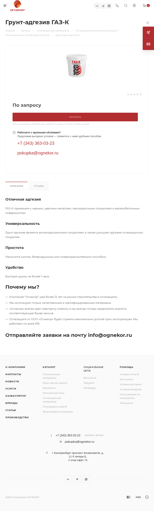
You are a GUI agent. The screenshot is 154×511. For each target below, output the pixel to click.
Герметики (49, 387)
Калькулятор (15, 395)
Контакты (13, 374)
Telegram (103, 6)
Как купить (126, 379)
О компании (15, 367)
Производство (17, 417)
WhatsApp (109, 6)
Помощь (126, 367)
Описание (16, 186)
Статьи (10, 410)
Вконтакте (97, 6)
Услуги (10, 388)
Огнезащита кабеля (55, 406)
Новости (12, 381)
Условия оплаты (129, 374)
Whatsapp (90, 387)
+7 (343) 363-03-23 (68, 435)
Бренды (11, 403)
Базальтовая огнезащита (58, 411)
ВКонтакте (90, 377)
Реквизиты (126, 403)
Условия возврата (130, 389)
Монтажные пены (53, 392)
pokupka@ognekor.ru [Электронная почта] (37, 152)
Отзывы (39, 186)
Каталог (49, 367)
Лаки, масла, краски (55, 382)
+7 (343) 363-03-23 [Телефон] (35, 143)
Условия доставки (130, 384)
